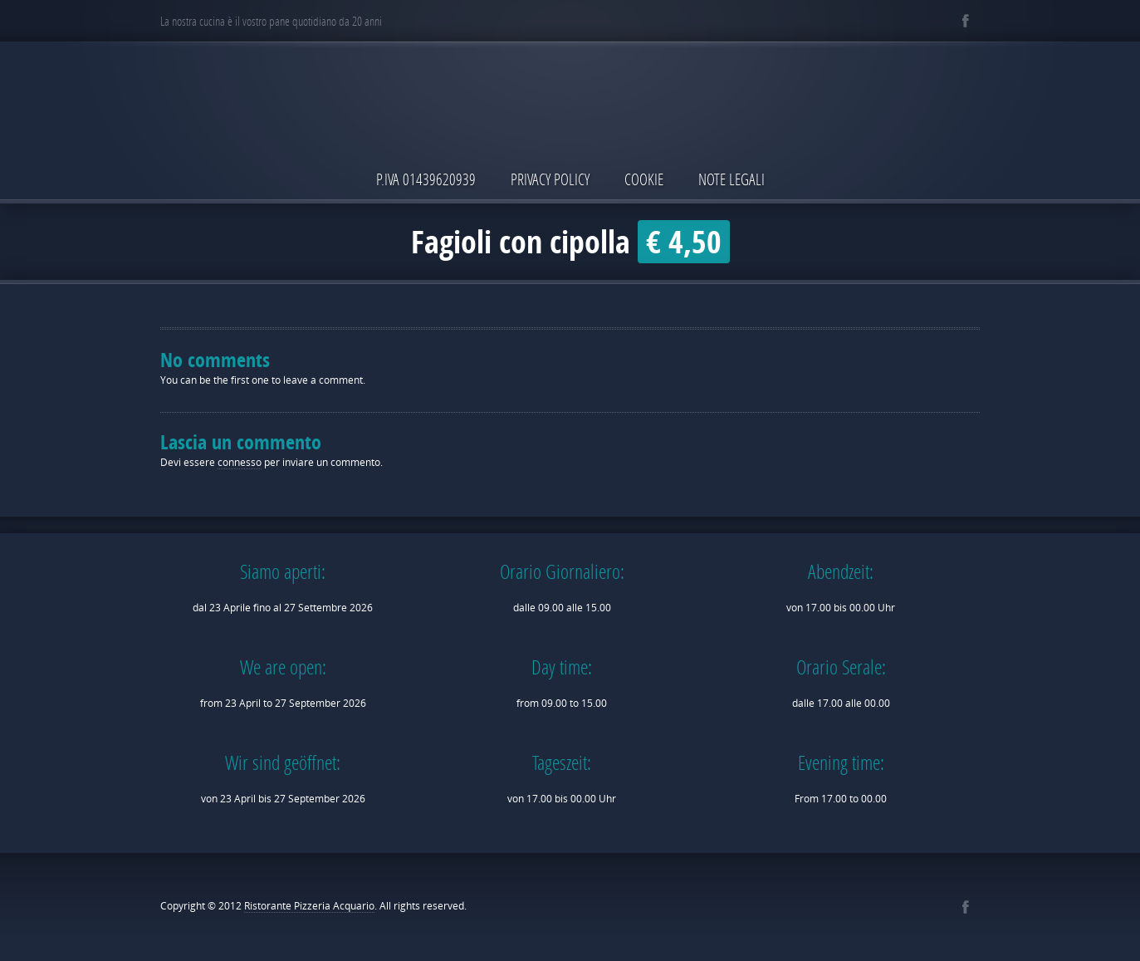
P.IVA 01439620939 (426, 179)
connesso (240, 462)
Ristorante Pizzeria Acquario (309, 906)
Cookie (643, 179)
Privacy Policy (550, 179)
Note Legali (731, 179)
